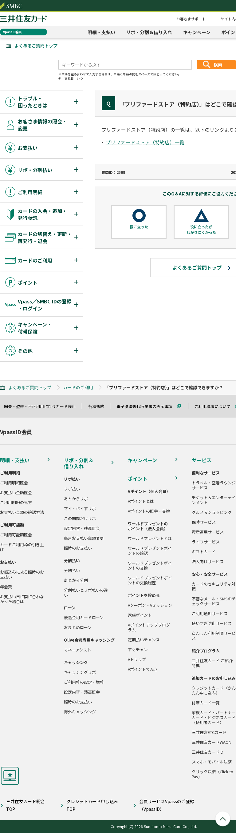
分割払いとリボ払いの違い (86, 593)
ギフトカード (204, 551)
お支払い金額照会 (16, 492)
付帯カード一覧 (206, 702)
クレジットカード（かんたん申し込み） (214, 690)
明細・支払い (101, 32)
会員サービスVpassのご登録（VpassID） (166, 805)
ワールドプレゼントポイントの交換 (150, 566)
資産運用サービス (208, 532)
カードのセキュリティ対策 (213, 586)
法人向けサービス (208, 561)
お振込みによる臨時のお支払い (22, 574)
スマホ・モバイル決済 (212, 761)
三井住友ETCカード (209, 732)
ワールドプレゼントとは (150, 538)
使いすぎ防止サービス (212, 623)
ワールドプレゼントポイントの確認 (150, 551)
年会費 (6, 586)
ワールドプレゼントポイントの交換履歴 (150, 580)
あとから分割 (76, 580)
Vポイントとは (141, 501)
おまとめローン (78, 627)
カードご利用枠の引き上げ (22, 547)
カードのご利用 (78, 387)
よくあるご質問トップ (35, 45)
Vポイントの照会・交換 (149, 511)
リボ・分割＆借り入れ (149, 32)
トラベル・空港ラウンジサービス (214, 485)
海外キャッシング (80, 711)
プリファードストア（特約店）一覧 (145, 142)
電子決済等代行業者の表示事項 (147, 406)
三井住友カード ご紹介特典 (212, 663)
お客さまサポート (191, 18)
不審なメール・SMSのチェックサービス (214, 601)
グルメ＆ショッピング (212, 512)
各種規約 (99, 406)
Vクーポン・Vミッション (150, 605)
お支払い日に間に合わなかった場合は (22, 599)
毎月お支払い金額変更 (84, 538)
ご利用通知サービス (210, 613)
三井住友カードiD (207, 752)
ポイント (138, 478)
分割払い (72, 570)
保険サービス (204, 522)
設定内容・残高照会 (82, 528)
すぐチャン (138, 649)
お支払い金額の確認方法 (22, 512)
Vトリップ (137, 659)
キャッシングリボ (80, 672)
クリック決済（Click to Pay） (212, 774)
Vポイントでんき (143, 669)
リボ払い (72, 489)
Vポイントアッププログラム (149, 627)
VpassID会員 (12, 32)
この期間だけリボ (80, 518)
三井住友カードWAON (211, 742)
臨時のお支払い (78, 548)
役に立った (139, 227)
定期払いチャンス (144, 639)
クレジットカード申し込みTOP (92, 805)
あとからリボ (76, 498)
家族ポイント (140, 615)
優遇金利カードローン (84, 617)
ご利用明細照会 (14, 482)
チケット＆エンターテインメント (214, 500)
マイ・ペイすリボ (80, 508)
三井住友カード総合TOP (25, 805)
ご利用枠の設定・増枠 (84, 682)
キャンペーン (196, 32)
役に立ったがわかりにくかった (201, 229)
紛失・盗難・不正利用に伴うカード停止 (43, 406)
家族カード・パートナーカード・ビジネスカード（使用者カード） (214, 717)
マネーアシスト (77, 649)
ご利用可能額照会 (16, 534)
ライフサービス (206, 541)
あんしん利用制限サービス (214, 636)
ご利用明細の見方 (16, 502)
